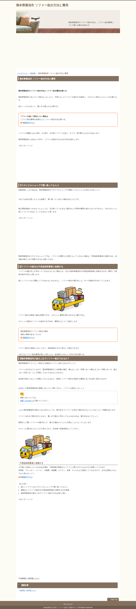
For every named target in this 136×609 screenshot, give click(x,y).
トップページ (22, 73)
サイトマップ (68, 604)
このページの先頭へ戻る (113, 599)
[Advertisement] (68, 50)
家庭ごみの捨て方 (27, 401)
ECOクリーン (29, 123)
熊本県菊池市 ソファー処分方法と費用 (42, 5)
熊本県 (33, 73)
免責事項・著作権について (29, 578)
